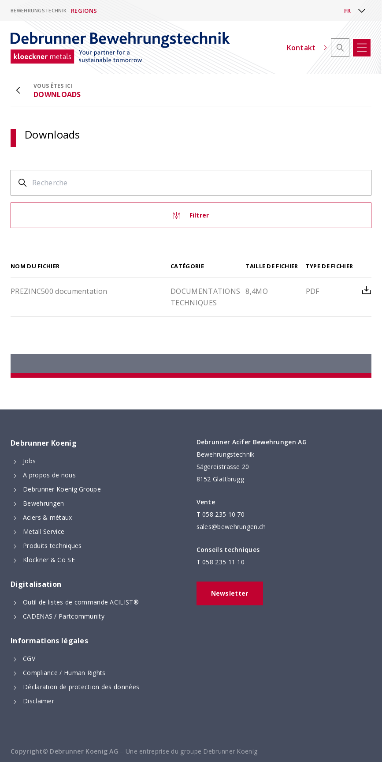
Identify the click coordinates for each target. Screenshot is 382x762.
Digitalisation (36, 584)
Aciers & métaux (47, 517)
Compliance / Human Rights (64, 672)
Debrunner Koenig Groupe (62, 489)
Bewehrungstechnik (39, 10)
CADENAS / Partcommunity (63, 616)
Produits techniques (52, 545)
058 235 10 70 (223, 514)
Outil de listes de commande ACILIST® (81, 602)
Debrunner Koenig (44, 443)
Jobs (29, 461)
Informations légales (49, 641)
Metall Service (43, 531)
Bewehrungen (43, 503)
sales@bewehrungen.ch (231, 526)
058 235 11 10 (223, 562)
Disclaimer (38, 701)
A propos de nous (49, 475)
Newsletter (229, 593)
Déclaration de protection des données (81, 687)
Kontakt (307, 48)
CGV (29, 658)
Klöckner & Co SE (49, 560)
